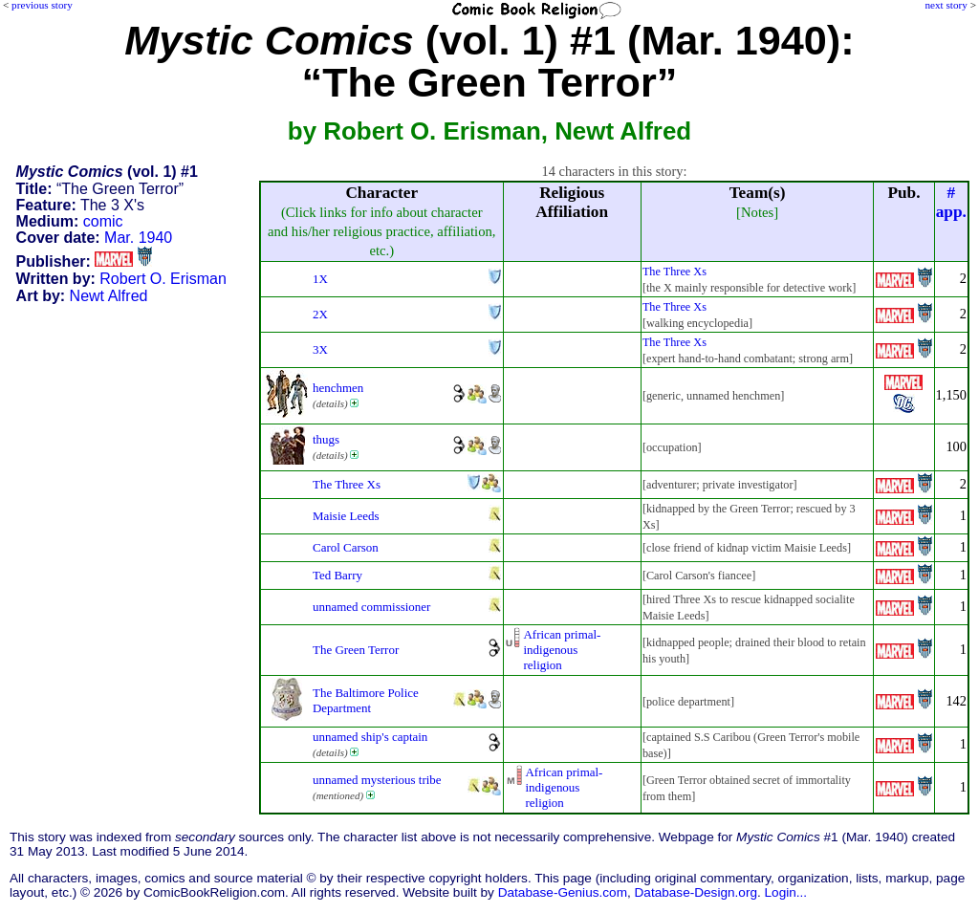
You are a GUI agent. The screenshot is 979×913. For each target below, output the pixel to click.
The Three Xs (674, 271)
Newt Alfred (109, 296)
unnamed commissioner (371, 606)
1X (320, 279)
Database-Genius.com (562, 892)
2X (320, 314)
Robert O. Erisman (162, 279)
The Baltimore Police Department (366, 700)
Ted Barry (337, 575)
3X (320, 349)
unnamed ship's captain (370, 736)
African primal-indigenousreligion (562, 649)
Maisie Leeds (346, 516)
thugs (326, 439)
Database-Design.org (696, 892)
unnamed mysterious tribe (377, 779)
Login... (786, 892)
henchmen (338, 387)
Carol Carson (346, 547)
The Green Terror (356, 649)
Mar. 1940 (138, 237)
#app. (951, 202)
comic (103, 221)
